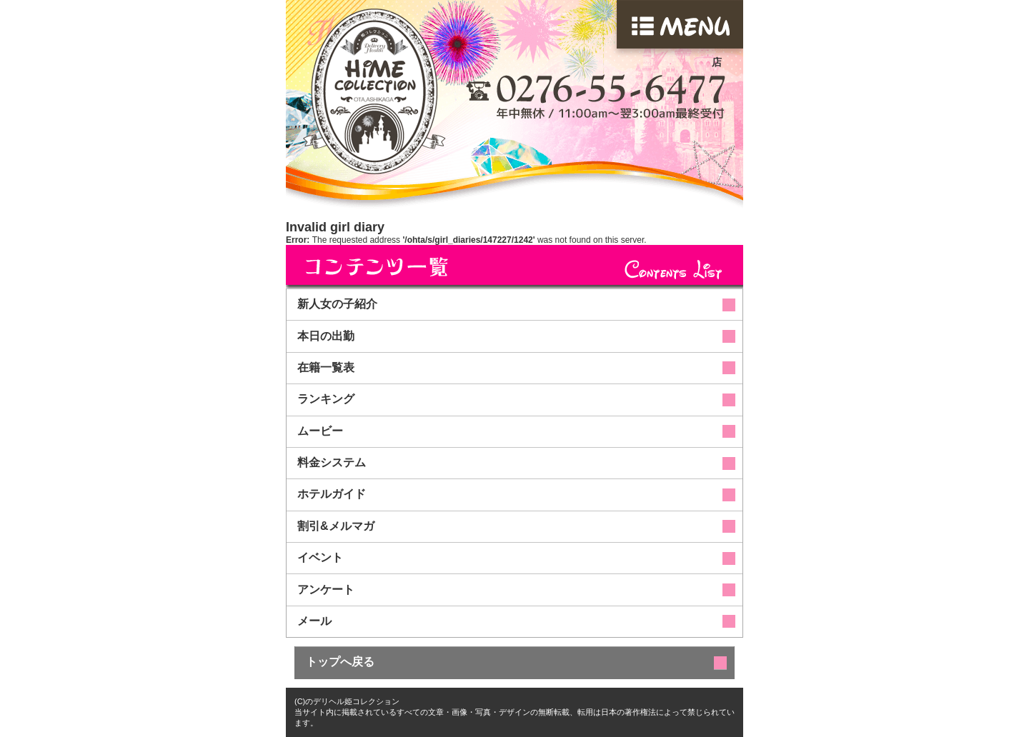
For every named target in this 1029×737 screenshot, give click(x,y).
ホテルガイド (331, 494)
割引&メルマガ (335, 526)
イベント (320, 557)
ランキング (325, 399)
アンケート (325, 589)
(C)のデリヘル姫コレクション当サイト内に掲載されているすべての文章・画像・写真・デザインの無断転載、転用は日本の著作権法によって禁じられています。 (514, 712)
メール (314, 621)
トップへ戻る (340, 662)
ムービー (320, 431)
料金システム (331, 462)
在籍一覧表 (325, 367)
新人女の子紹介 (337, 304)
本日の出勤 (325, 336)
